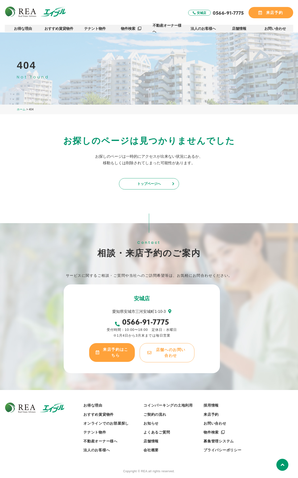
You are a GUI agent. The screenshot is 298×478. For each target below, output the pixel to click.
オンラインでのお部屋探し (106, 425)
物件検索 (128, 27)
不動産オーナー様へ (167, 27)
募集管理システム (219, 443)
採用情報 (211, 407)
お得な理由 (23, 27)
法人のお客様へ (203, 27)
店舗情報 (239, 27)
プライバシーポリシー (223, 452)
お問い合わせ (275, 27)
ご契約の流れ (154, 416)
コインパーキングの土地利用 (168, 407)
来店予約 (211, 416)
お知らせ (151, 425)
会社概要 (151, 452)
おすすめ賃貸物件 (59, 27)
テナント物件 (95, 27)
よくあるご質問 (156, 434)
